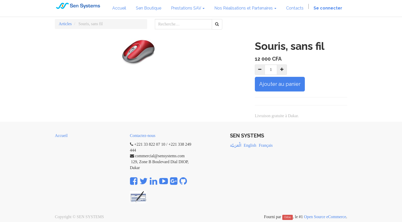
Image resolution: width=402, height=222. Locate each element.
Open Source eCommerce (325, 217)
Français (266, 145)
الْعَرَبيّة (235, 145)
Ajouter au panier (279, 84)
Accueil (61, 135)
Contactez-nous (143, 135)
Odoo (287, 217)
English (250, 145)
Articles (65, 24)
